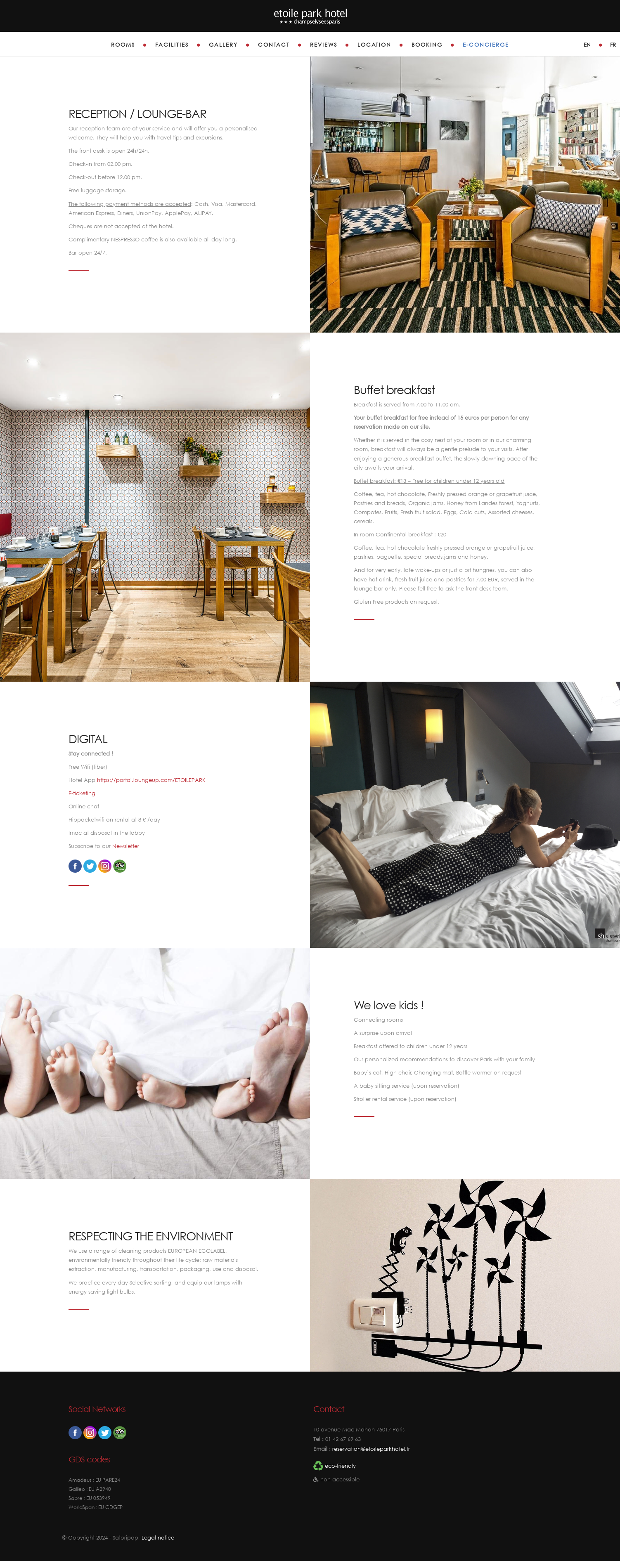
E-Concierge (486, 44)
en (587, 44)
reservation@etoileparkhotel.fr (370, 1448)
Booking (427, 44)
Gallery (223, 44)
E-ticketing (82, 793)
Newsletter (125, 846)
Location (374, 44)
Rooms (123, 44)
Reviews (323, 44)
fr (613, 44)
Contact (274, 44)
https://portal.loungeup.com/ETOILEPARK (151, 780)
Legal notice (158, 1537)
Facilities (172, 44)
